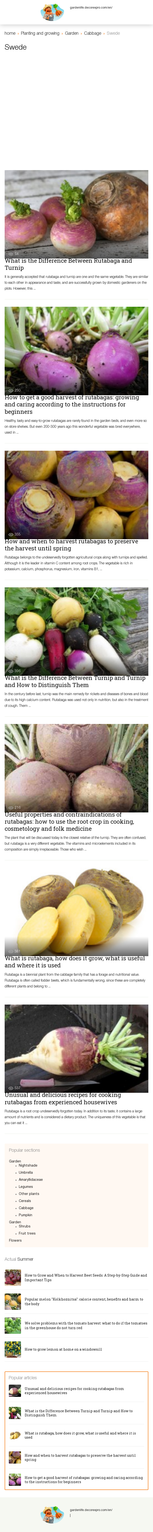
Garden (15, 1161)
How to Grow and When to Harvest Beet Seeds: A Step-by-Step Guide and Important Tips (86, 1277)
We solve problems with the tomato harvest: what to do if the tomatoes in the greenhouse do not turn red (86, 1325)
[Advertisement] (76, 94)
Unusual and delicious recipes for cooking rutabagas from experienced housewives (63, 1098)
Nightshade (28, 1165)
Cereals (25, 1201)
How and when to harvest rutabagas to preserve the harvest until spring (71, 544)
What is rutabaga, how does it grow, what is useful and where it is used (75, 961)
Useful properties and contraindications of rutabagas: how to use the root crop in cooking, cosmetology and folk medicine (69, 821)
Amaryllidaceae (31, 1180)
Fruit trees (27, 1233)
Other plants (29, 1194)
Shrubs (25, 1226)
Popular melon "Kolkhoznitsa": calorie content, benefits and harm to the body (84, 1301)
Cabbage (26, 1208)
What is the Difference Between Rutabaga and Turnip (68, 264)
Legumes (26, 1187)
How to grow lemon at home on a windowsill (63, 1349)
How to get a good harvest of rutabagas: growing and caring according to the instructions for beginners (72, 404)
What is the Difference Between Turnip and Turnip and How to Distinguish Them (75, 681)
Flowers (15, 1240)
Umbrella (26, 1172)
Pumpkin (25, 1215)
